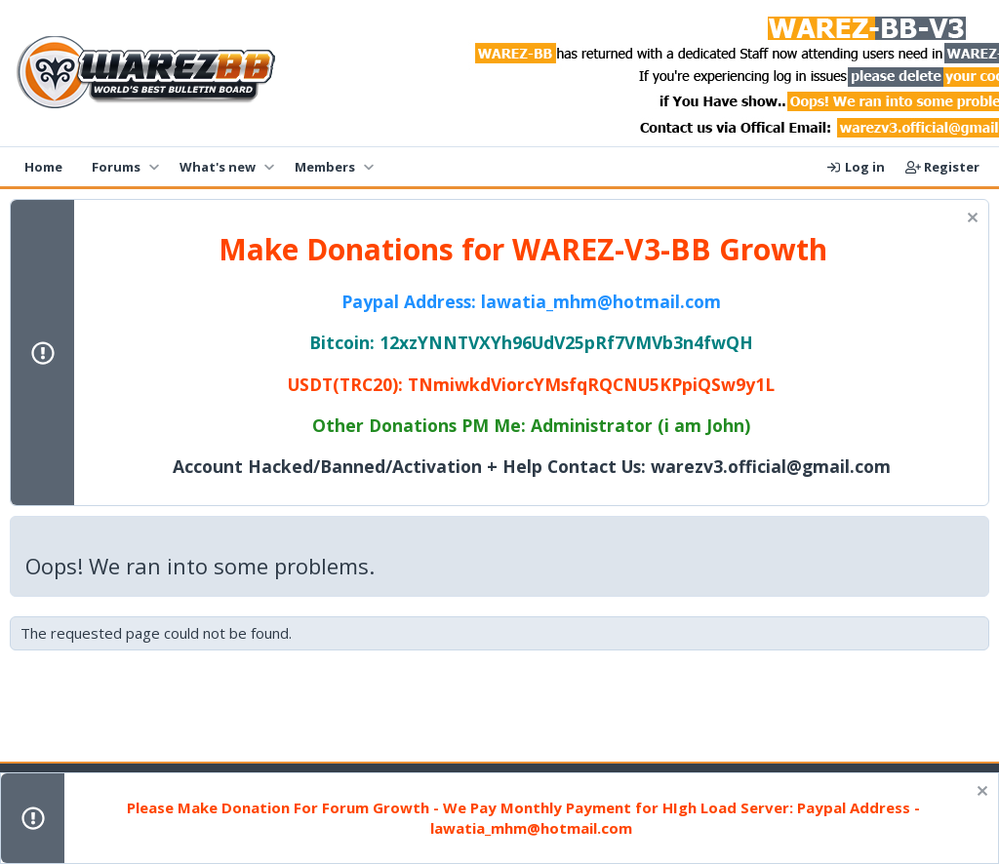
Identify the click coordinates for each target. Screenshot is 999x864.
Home (43, 167)
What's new (218, 167)
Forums (116, 167)
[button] (153, 166)
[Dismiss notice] (970, 220)
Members (325, 167)
